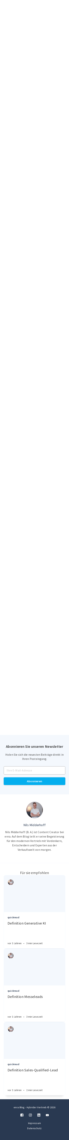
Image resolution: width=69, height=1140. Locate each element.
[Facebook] (21, 1115)
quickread (13, 917)
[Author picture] (34, 810)
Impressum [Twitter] (34, 1123)
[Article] (34, 893)
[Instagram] (30, 1115)
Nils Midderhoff (34, 825)
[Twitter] (47, 1115)
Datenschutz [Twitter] (34, 1128)
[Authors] (11, 882)
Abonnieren (34, 781)
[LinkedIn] (38, 1115)
